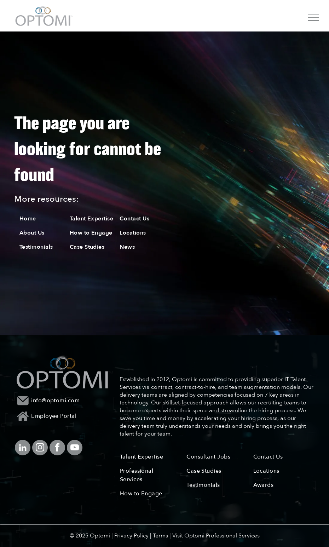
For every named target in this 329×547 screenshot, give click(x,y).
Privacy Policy (131, 536)
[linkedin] (22, 448)
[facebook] (57, 448)
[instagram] (40, 448)
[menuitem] (44, 219)
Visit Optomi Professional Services (216, 536)
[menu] (313, 17)
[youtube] (74, 448)
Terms (160, 536)
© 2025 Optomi (90, 536)
